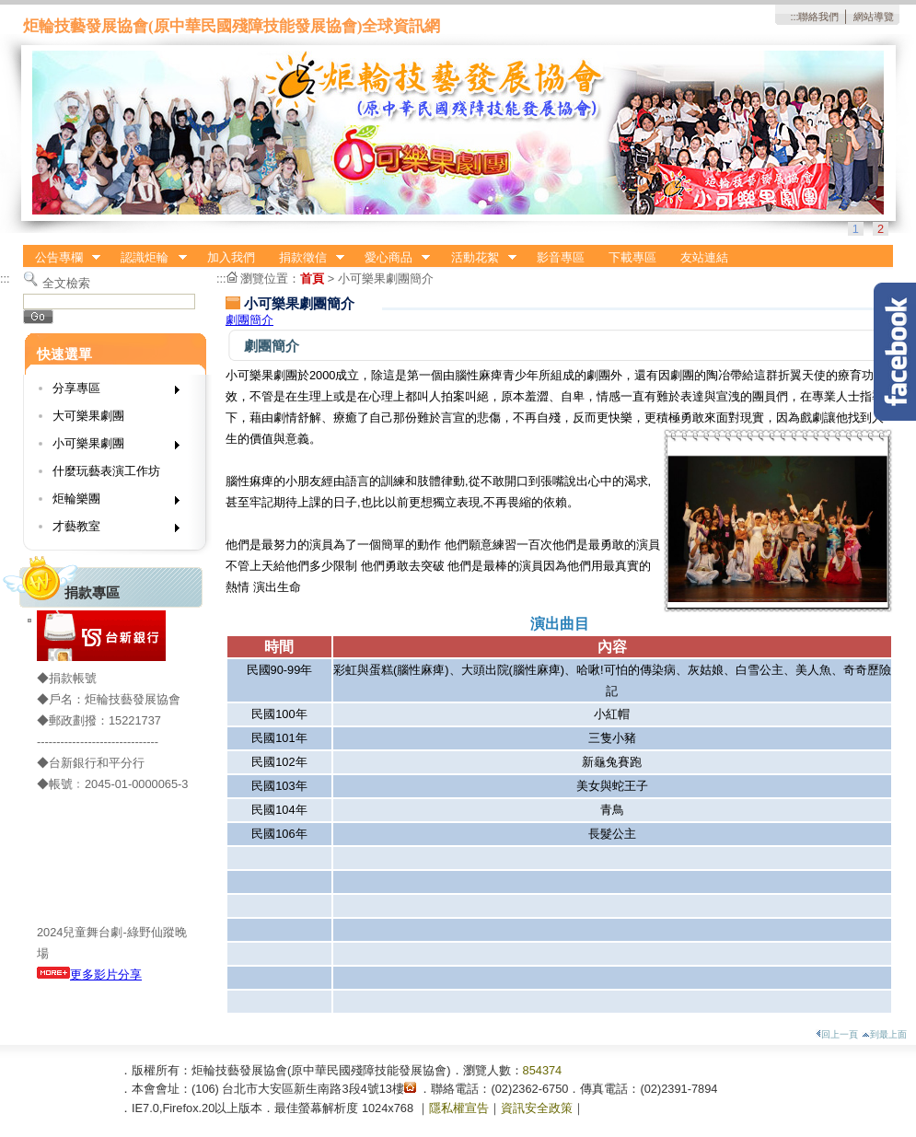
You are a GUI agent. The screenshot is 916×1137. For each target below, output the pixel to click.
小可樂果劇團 (110, 447)
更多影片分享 (89, 974)
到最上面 (884, 1034)
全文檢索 (66, 283)
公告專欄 (61, 257)
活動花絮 (477, 257)
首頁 (312, 278)
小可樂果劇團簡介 (386, 278)
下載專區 (632, 257)
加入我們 (231, 257)
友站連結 (704, 257)
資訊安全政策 (537, 1108)
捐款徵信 (305, 257)
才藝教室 (110, 529)
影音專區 (561, 257)
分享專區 (110, 391)
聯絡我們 (818, 16)
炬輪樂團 (110, 502)
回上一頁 (837, 1034)
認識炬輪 (148, 257)
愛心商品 (391, 257)
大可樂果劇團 (88, 416)
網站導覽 (873, 16)
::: (794, 16)
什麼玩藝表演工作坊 (106, 471)
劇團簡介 (249, 320)
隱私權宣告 (459, 1108)
